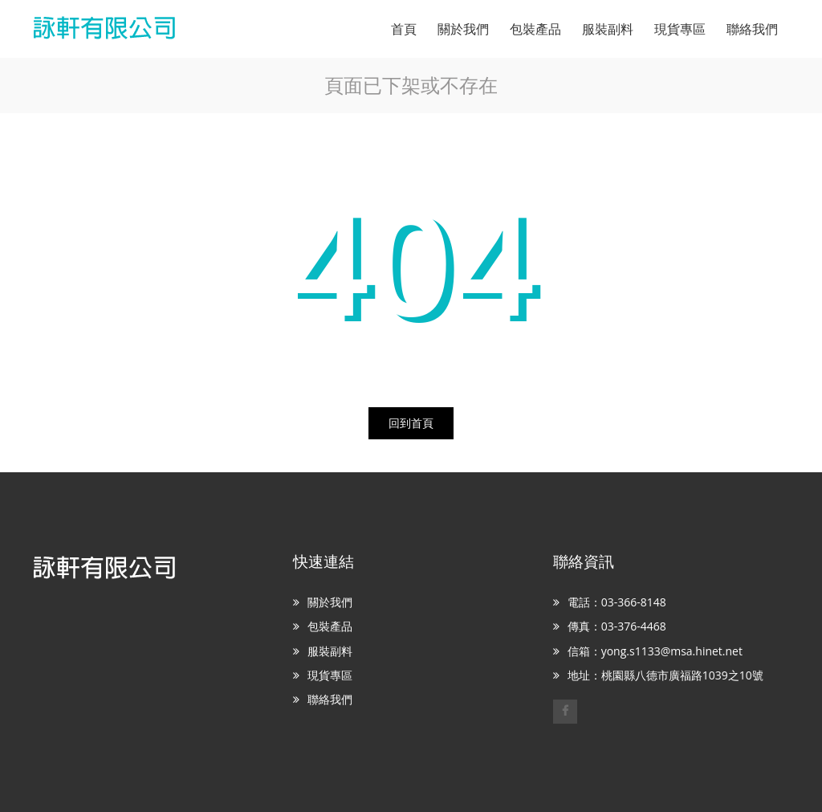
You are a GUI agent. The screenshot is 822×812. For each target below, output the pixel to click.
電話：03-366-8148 (617, 602)
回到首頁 (411, 422)
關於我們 (329, 602)
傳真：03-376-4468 (617, 626)
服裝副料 (329, 651)
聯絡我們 (329, 699)
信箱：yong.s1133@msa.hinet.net (655, 651)
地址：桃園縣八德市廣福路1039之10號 (665, 675)
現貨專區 (329, 675)
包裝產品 (329, 626)
